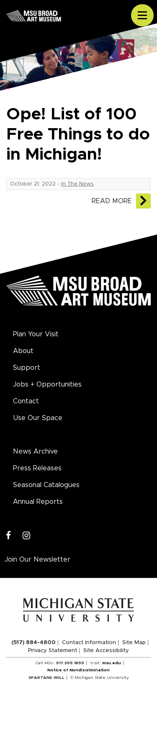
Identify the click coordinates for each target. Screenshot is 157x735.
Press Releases (37, 468)
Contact (26, 401)
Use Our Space (37, 418)
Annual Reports (38, 501)
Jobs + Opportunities (47, 384)
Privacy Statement (52, 650)
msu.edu (111, 663)
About (23, 351)
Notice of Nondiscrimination (78, 670)
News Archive (35, 451)
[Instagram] (27, 536)
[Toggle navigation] (142, 15)
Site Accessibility (106, 650)
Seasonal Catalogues (46, 485)
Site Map (134, 642)
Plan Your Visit (36, 334)
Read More (112, 201)
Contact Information (89, 642)
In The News (77, 184)
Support (26, 367)
